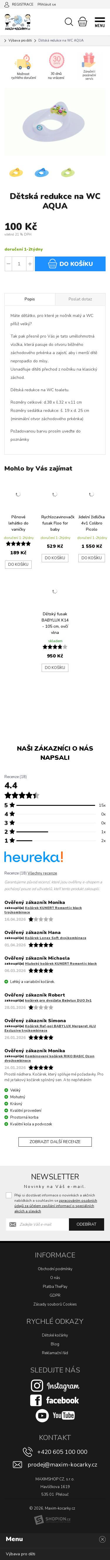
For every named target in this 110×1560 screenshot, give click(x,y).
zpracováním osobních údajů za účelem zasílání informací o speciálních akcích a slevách (55, 1206)
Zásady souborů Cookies (55, 1304)
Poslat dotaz (80, 299)
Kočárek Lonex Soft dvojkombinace (55, 938)
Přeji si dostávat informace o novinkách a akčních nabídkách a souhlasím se (55, 1203)
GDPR (55, 1295)
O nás (55, 1277)
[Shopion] (52, 1520)
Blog (55, 1344)
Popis (30, 299)
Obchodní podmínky (55, 1269)
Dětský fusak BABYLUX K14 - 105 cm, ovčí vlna (55, 623)
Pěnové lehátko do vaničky (18, 523)
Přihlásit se (47, 4)
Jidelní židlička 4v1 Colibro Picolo (92, 523)
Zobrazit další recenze (55, 1142)
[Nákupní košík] (82, 21)
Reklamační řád (55, 1353)
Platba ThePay (55, 1286)
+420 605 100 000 (62, 1452)
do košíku (70, 263)
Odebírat (87, 1224)
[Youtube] (55, 1415)
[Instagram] (55, 1385)
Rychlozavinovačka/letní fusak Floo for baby (56, 523)
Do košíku (18, 564)
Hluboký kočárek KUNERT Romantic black (61, 963)
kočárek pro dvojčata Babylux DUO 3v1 (58, 1000)
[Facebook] (55, 1400)
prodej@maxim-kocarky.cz (62, 1464)
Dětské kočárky (55, 1335)
